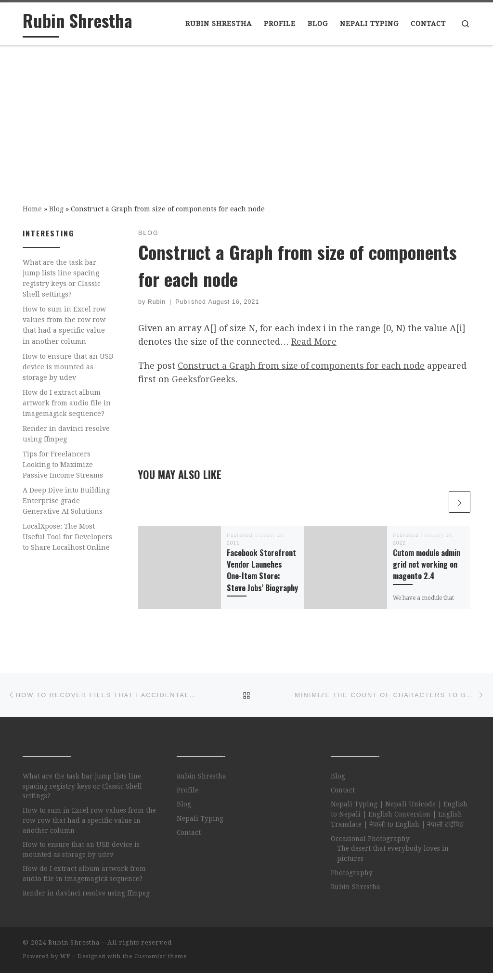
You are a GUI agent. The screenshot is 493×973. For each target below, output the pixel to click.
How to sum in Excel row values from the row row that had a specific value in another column (64, 325)
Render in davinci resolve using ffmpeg (66, 434)
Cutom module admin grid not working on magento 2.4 (426, 564)
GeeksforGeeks (203, 379)
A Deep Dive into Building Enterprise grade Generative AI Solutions (66, 500)
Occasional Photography (370, 839)
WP (65, 956)
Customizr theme (160, 956)
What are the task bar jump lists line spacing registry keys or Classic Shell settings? (62, 278)
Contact (189, 832)
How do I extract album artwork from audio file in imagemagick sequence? (67, 403)
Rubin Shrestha (201, 776)
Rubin (157, 301)
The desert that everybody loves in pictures (393, 853)
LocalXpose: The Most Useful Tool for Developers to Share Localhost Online (67, 536)
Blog (56, 209)
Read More (314, 342)
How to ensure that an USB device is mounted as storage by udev (68, 366)
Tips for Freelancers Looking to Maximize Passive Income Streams (63, 464)
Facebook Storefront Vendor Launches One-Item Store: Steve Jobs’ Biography (262, 570)
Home (32, 209)
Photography (352, 873)
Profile (187, 790)
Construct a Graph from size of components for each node (301, 366)
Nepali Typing (200, 818)
